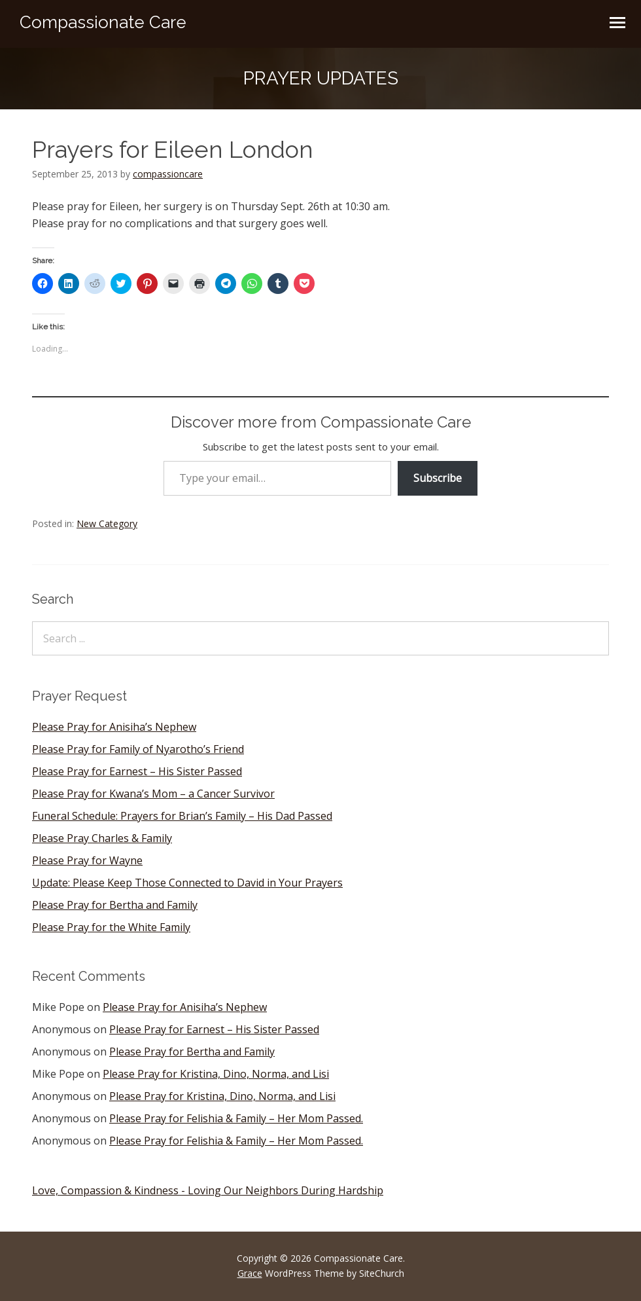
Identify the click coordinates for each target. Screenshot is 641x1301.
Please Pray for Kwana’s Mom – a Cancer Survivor (153, 793)
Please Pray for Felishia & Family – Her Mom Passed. (236, 1118)
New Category (107, 523)
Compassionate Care (103, 22)
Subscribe (437, 478)
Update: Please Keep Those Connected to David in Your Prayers (187, 882)
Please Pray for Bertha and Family (115, 905)
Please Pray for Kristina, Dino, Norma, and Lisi (216, 1074)
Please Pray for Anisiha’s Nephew (114, 727)
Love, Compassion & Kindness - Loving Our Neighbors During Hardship (207, 1190)
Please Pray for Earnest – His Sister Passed (137, 771)
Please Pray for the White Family (111, 927)
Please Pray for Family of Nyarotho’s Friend (138, 749)
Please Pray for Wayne (87, 860)
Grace (249, 1273)
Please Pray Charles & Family (102, 838)
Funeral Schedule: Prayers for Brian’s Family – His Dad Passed (182, 816)
